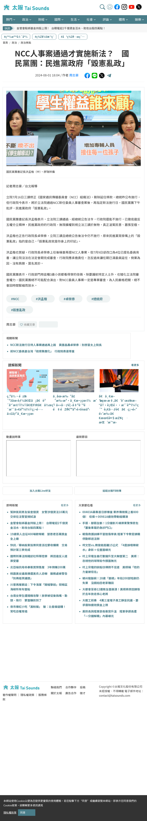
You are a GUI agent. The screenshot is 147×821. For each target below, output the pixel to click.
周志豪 (74, 75)
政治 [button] (25, 19)
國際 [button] (57, 19)
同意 (22, 812)
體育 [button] (122, 19)
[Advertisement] (34, 653)
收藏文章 (27, 324)
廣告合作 (70, 693)
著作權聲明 (9, 695)
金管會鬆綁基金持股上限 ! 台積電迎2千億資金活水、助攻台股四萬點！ (61, 28)
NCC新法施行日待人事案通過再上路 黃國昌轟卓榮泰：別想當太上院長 (56, 345)
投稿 (82, 687)
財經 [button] (41, 19)
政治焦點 (26, 42)
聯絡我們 (56, 687)
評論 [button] (106, 19)
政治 (14, 42)
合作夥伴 (70, 687)
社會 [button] (90, 19)
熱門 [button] (9, 19)
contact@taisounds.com (114, 695)
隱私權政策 (27, 695)
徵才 (82, 693)
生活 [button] (73, 19)
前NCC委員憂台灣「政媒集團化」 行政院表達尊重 (42, 351)
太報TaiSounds (27, 7)
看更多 (135, 365)
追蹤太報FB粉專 (112, 490)
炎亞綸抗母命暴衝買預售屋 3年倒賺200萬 (37, 567)
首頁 (5, 42)
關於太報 (56, 693)
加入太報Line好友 (40, 490)
